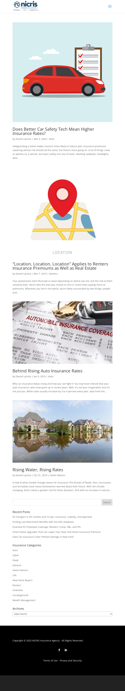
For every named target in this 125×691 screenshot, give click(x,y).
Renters (53, 273)
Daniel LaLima (23, 138)
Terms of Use (50, 660)
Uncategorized (20, 595)
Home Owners (57, 475)
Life (14, 575)
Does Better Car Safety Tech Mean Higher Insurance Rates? (53, 131)
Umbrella (18, 590)
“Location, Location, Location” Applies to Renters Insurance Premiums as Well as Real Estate (60, 266)
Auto (51, 138)
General (17, 565)
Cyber (16, 555)
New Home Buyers (23, 580)
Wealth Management (24, 600)
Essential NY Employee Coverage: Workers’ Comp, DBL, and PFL (47, 526)
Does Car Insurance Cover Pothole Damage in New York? (43, 536)
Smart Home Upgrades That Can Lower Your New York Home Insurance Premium (57, 531)
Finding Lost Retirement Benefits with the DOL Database (43, 521)
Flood (15, 560)
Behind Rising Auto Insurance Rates (47, 371)
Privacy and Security (70, 660)
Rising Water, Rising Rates (38, 470)
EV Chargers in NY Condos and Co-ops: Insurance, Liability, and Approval (52, 516)
